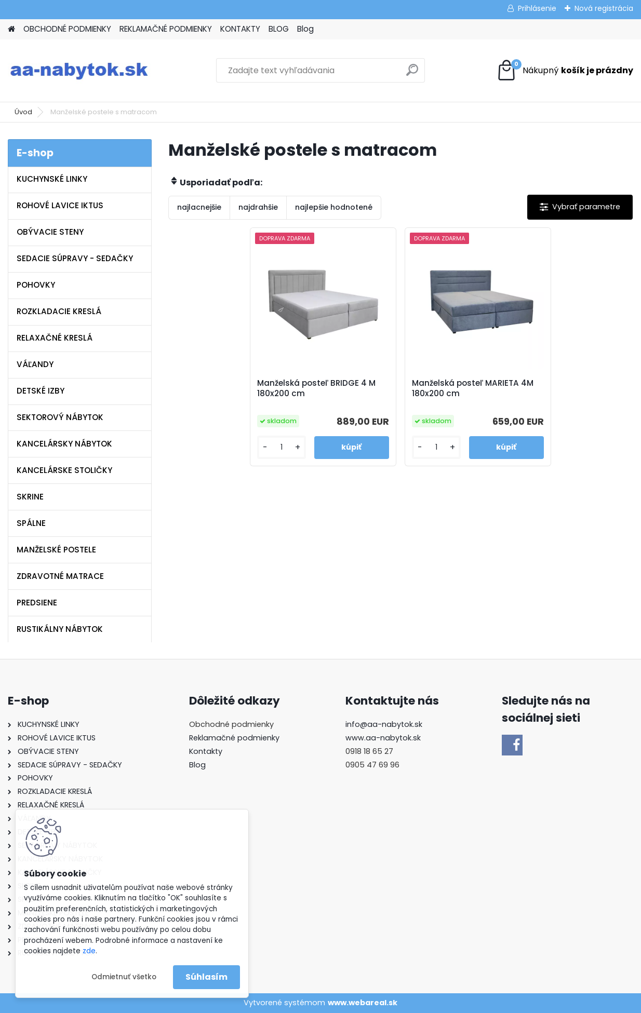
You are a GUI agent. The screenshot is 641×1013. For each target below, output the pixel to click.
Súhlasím (206, 977)
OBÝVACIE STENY (50, 231)
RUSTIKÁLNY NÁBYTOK (60, 629)
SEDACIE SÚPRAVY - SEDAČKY (75, 258)
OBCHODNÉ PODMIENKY (67, 28)
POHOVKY (36, 284)
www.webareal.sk (362, 1002)
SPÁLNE (31, 523)
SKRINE (30, 496)
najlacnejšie (199, 207)
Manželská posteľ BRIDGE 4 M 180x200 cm (316, 388)
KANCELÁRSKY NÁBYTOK (64, 443)
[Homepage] (11, 29)
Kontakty (205, 751)
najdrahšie (258, 207)
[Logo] (79, 71)
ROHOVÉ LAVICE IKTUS (60, 205)
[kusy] (281, 447)
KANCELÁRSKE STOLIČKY (64, 470)
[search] (412, 74)
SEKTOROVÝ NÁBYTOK (60, 417)
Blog (305, 28)
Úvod (23, 112)
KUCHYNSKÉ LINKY (52, 178)
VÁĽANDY (35, 364)
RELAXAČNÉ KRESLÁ (54, 337)
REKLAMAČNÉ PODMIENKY (165, 28)
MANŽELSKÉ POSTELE (56, 549)
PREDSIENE (37, 602)
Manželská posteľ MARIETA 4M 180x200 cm (472, 388)
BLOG (279, 28)
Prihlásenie (537, 8)
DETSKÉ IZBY (40, 390)
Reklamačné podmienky (234, 738)
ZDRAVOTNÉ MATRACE (60, 576)
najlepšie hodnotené (333, 207)
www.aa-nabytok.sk (383, 738)
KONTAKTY (240, 28)
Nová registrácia (604, 8)
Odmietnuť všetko (123, 977)
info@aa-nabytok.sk (383, 724)
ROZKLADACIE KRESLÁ (59, 311)
